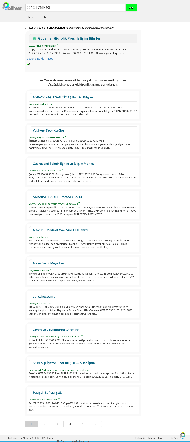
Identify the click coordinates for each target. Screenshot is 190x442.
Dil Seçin (175, 438)
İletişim (151, 438)
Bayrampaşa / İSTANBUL (40, 58)
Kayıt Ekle (163, 438)
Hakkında (140, 438)
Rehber (31, 17)
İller (45, 17)
